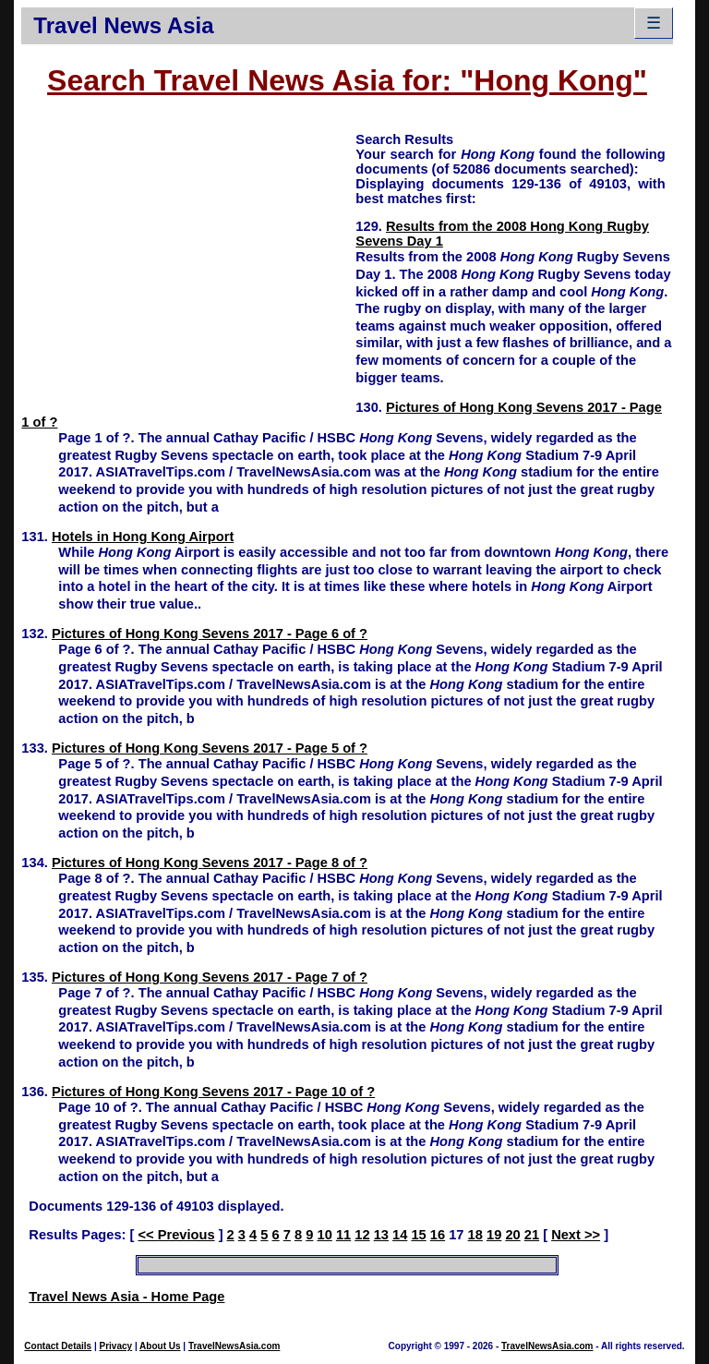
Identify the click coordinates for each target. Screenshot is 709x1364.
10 (324, 1234)
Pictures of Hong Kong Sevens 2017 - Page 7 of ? (209, 977)
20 (512, 1234)
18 (475, 1234)
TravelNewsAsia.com (234, 1346)
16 (437, 1234)
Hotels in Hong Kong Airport (143, 536)
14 (399, 1234)
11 (343, 1234)
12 (361, 1234)
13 (381, 1234)
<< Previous (176, 1234)
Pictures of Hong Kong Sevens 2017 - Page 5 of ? (209, 748)
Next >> (575, 1234)
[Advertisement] (188, 259)
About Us (159, 1346)
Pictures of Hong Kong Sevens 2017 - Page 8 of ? (209, 862)
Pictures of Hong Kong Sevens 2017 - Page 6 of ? (209, 633)
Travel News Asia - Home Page (126, 1296)
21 (531, 1234)
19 (494, 1234)
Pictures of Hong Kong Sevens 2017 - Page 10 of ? (213, 1091)
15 (418, 1234)
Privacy (116, 1346)
